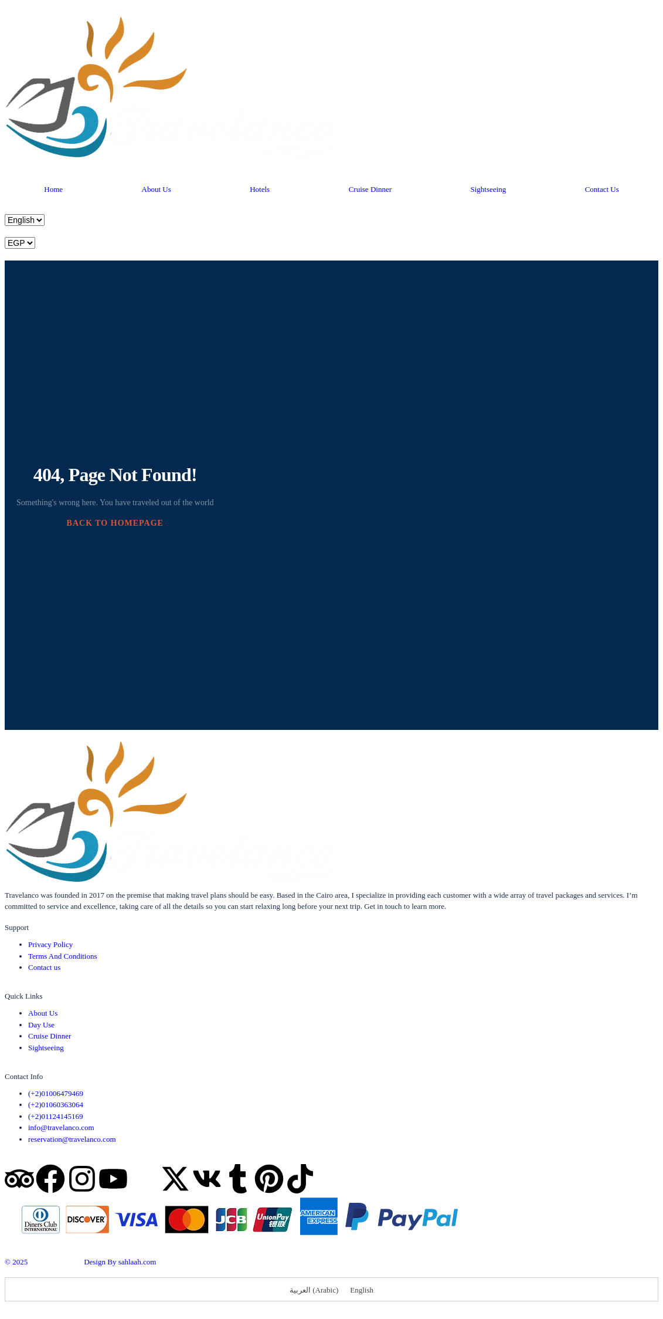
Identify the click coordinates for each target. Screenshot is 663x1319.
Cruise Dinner (370, 189)
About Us (156, 189)
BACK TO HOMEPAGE (115, 523)
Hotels (260, 189)
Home (53, 189)
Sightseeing (488, 189)
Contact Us (602, 189)
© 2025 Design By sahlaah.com (80, 1261)
